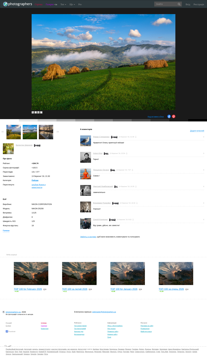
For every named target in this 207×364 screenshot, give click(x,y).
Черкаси (27, 354)
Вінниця (128, 349)
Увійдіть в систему (88, 237)
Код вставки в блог (156, 117)
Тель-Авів (164, 351)
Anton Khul (97, 153)
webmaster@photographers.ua (104, 312)
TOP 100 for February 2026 (28, 289)
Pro (80, 4)
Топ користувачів (80, 326)
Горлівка (135, 349)
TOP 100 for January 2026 (123, 289)
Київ (20, 351)
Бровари (121, 349)
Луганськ (62, 351)
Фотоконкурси (79, 334)
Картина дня (78, 331)
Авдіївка (96, 349)
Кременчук (34, 351)
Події (109, 337)
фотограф (27, 349)
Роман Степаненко (101, 137)
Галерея (51, 4)
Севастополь (139, 351)
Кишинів (26, 351)
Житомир (155, 349)
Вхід (188, 4)
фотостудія (82, 349)
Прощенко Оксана (101, 170)
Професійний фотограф (14, 349)
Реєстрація (199, 4)
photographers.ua (13, 312)
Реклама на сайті (147, 326)
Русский (9, 323)
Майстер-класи (146, 331)
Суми (158, 351)
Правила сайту (112, 331)
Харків (194, 351)
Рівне (132, 351)
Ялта (46, 354)
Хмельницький (17, 354)
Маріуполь (80, 351)
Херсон (8, 354)
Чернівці (40, 354)
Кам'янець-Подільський (190, 349)
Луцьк (69, 351)
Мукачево (97, 351)
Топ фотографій (80, 328)
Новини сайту (112, 334)
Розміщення (145, 328)
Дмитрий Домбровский (103, 186)
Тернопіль (172, 351)
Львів (73, 351)
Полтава (126, 351)
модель (35, 349)
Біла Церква (104, 349)
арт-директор (72, 349)
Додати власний (197, 131)
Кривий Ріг (42, 351)
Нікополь (113, 351)
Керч (16, 351)
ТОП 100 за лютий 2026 (74, 289)
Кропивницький (52, 351)
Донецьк (148, 349)
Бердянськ (113, 349)
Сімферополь (150, 351)
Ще (72, 4)
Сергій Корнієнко (100, 219)
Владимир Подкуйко (102, 203)
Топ (63, 4)
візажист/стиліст (44, 349)
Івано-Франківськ (174, 349)
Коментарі (44, 328)
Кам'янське (10, 351)
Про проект (111, 328)
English (8, 326)
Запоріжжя (163, 349)
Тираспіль (180, 351)
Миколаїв (105, 351)
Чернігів (33, 354)
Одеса (119, 351)
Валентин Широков (24, 145)
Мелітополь (89, 351)
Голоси (6, 230)
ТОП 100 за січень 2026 (171, 289)
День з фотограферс (115, 326)
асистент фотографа (59, 349)
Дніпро (141, 349)
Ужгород (188, 351)
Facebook (10, 331)
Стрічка (38, 4)
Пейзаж (35, 180)
